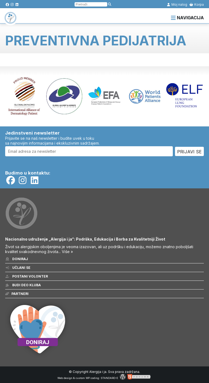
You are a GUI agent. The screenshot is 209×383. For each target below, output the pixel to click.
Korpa (196, 4)
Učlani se (17, 268)
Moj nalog (177, 4)
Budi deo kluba (23, 285)
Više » (67, 251)
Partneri (17, 294)
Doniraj (16, 259)
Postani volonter (26, 276)
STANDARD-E (109, 377)
